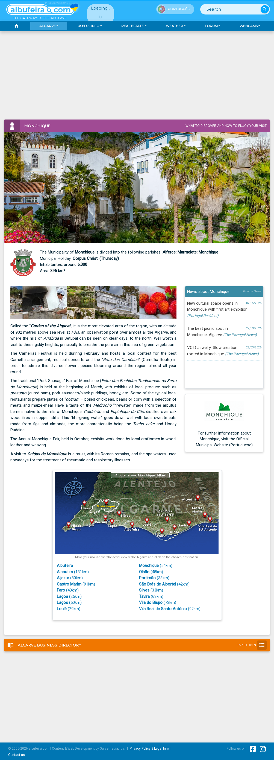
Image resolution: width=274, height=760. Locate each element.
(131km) (73, 571)
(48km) (151, 571)
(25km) (69, 596)
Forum (211, 26)
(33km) (154, 577)
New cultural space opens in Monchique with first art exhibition (224, 309)
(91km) (76, 584)
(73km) (157, 602)
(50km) (69, 602)
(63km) (151, 596)
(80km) (70, 577)
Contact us (16, 755)
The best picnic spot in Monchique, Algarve (224, 331)
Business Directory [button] (137, 645)
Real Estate (132, 26)
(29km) (68, 608)
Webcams (249, 26)
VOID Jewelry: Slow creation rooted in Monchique (224, 350)
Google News (252, 291)
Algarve (47, 26)
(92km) (170, 608)
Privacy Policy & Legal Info (149, 748)
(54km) (155, 565)
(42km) (164, 584)
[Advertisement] (137, 78)
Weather (174, 26)
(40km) (68, 590)
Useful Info (88, 26)
